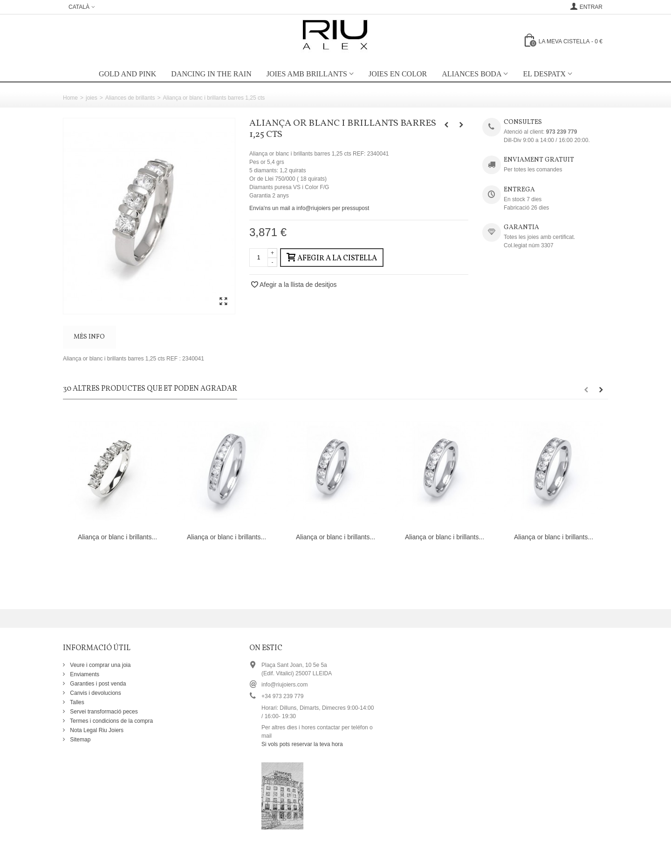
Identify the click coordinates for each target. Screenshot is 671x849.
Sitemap (79, 739)
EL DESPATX (544, 74)
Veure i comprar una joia (99, 665)
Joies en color (398, 74)
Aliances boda (471, 74)
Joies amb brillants (307, 74)
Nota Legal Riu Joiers (95, 730)
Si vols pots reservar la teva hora (302, 744)
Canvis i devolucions (94, 693)
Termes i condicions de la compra (110, 721)
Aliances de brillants (130, 98)
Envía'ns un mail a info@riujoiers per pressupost (309, 208)
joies (91, 98)
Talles (76, 702)
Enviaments (83, 674)
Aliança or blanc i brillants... (117, 537)
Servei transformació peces (103, 711)
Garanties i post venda (97, 683)
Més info (89, 337)
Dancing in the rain (211, 74)
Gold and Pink (127, 74)
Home (70, 98)
